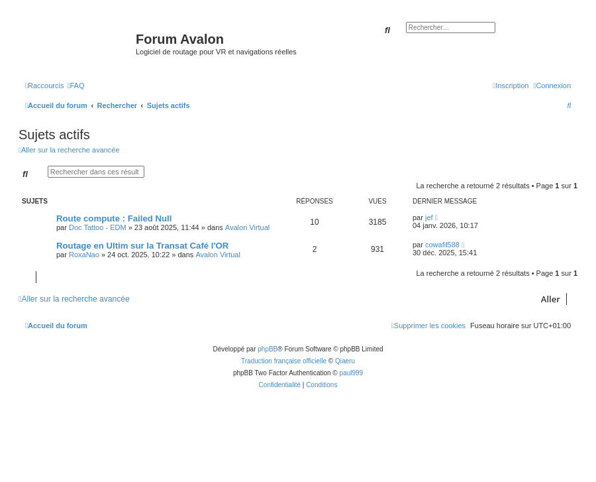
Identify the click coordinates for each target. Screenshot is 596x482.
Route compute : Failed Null (114, 218)
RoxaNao (84, 255)
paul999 (352, 373)
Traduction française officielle (283, 361)
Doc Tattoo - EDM (97, 227)
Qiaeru (345, 361)
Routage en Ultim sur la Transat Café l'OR (142, 246)
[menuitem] (75, 85)
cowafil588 (442, 245)
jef (429, 217)
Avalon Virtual (247, 227)
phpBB (267, 349)
